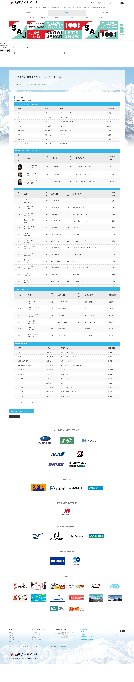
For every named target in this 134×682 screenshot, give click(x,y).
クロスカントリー (59, 18)
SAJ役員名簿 (35, 638)
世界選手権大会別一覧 (60, 634)
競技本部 (66, 13)
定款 (33, 636)
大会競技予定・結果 (68, 7)
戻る (14, 416)
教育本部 (105, 13)
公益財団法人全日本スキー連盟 (23, 655)
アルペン (73, 18)
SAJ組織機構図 (36, 634)
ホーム (31, 7)
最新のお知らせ (13, 638)
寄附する (86, 7)
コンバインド (44, 18)
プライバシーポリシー (96, 3)
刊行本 (79, 7)
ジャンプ (32, 18)
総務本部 (28, 13)
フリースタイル (86, 18)
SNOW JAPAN (12, 640)
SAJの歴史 (34, 632)
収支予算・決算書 (36, 640)
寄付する (82, 634)
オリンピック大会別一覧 (61, 638)
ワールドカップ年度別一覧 (61, 636)
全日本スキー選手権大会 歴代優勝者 (18, 642)
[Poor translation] (7, 50)
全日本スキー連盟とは (42, 7)
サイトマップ (107, 3)
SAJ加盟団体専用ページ (86, 639)
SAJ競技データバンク (98, 7)
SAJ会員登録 (55, 7)
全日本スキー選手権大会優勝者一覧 (64, 632)
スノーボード (100, 18)
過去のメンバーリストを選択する (20, 411)
